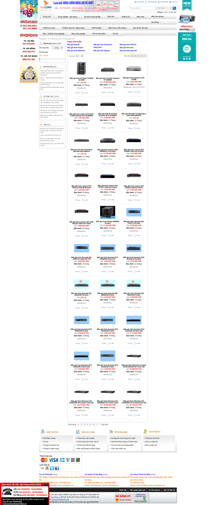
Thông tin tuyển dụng (51, 449)
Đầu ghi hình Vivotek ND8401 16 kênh (107, 222)
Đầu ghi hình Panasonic (103, 45)
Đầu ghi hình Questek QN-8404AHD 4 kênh (134, 294)
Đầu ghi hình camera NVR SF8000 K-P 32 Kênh (108, 150)
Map (55, 474)
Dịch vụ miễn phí (151, 442)
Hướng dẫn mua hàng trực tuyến (123, 438)
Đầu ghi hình (69, 39)
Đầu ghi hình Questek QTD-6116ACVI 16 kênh (134, 258)
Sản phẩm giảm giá (137, 490)
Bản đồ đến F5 (169, 490)
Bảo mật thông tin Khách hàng (88, 449)
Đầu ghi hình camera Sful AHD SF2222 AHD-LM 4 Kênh (81, 223)
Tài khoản (139, 2)
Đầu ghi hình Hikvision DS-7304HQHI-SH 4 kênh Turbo (107, 402)
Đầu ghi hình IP (73, 45)
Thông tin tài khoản (152, 438)
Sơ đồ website (154, 490)
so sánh (86, 92)
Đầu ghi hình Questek (128, 51)
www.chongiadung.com (60, 499)
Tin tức (45, 442)
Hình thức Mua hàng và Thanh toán (124, 442)
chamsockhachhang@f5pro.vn (14, 504)
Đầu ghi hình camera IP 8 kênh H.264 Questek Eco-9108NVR (82, 115)
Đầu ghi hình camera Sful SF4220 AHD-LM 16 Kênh (134, 150)
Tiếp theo (104, 424)
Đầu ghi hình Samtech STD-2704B (134, 78)
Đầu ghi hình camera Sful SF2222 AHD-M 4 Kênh (134, 187)
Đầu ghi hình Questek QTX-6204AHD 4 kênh (107, 330)
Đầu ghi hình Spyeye (102, 51)
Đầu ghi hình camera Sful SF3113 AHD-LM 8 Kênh (108, 186)
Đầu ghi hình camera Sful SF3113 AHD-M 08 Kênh (81, 187)
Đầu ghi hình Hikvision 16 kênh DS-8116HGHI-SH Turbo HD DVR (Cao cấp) (134, 366)
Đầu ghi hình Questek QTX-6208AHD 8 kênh (81, 330)
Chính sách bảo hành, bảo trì (88, 442)
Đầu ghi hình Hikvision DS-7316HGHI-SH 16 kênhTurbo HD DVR (133, 402)
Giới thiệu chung (49, 438)
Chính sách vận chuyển (86, 438)
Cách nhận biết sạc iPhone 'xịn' (51, 135)
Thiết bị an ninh (56, 39)
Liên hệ (173, 2)
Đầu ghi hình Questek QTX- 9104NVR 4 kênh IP (107, 258)
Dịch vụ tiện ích (151, 445)
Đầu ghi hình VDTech (128, 45)
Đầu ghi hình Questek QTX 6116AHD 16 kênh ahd (133, 330)
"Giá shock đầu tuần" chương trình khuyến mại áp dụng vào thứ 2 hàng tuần (52, 73)
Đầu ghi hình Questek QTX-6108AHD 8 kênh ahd (81, 366)
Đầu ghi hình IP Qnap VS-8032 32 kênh (81, 79)
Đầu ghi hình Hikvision (76, 51)
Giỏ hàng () (150, 2)
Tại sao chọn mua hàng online (122, 445)
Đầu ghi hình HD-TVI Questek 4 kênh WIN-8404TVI (134, 114)
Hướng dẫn (162, 2)
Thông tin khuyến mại (51, 445)
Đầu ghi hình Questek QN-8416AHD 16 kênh (81, 294)
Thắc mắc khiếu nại (118, 449)
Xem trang (72, 424)
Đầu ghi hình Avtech (75, 48)
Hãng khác (98, 47)
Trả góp (77, 92)
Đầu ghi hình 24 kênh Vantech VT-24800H (107, 79)
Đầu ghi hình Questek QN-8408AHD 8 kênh (107, 294)
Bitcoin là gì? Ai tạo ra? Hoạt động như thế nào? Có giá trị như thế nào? (52, 130)
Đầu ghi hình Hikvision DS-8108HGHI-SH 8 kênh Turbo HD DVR (81, 402)
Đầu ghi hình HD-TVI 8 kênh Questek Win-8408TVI (81, 150)
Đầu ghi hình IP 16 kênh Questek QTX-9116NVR (107, 114)
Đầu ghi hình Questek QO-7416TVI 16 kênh (134, 222)
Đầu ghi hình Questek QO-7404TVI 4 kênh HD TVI (81, 258)
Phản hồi (122, 490)
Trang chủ (43, 39)
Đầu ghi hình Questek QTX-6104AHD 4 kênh (107, 366)
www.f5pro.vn (55, 497)
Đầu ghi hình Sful (126, 48)
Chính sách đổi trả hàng (86, 445)
